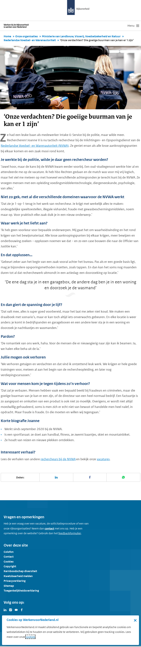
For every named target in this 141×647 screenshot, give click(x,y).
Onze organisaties (26, 36)
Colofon (9, 552)
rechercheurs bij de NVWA (58, 459)
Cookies (9, 561)
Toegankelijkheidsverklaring (21, 590)
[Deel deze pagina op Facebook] (90, 477)
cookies (30, 637)
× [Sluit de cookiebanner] (135, 620)
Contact (9, 556)
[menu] (133, 25)
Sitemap (9, 585)
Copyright (10, 566)
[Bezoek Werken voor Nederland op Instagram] (10, 609)
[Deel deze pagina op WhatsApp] (123, 477)
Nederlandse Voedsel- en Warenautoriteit (30, 40)
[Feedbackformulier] (69, 533)
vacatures (103, 459)
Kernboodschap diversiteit (20, 571)
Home (7, 36)
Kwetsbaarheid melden (18, 576)
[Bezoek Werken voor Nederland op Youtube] (16, 609)
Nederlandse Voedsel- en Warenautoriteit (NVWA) (35, 146)
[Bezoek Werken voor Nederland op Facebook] (21, 609)
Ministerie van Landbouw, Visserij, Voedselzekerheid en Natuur (81, 36)
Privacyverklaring (15, 581)
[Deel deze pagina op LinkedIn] (56, 477)
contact (49, 528)
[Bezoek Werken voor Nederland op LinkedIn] (5, 609)
